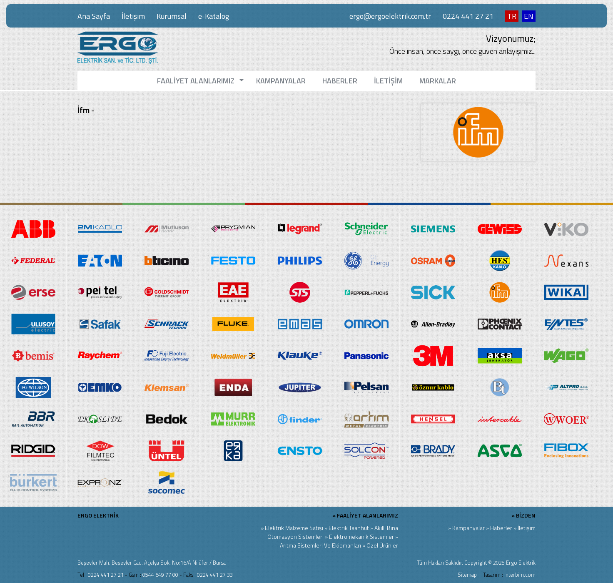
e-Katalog (213, 16)
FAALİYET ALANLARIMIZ (367, 515)
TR (511, 16)
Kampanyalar (468, 527)
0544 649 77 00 (160, 574)
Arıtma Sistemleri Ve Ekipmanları (320, 545)
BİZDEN (526, 515)
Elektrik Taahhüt (349, 527)
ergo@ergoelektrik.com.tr (390, 16)
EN (528, 16)
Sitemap (467, 574)
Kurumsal (172, 16)
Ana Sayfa (93, 16)
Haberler (501, 527)
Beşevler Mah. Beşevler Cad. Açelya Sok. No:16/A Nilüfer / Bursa (151, 562)
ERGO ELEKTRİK (98, 515)
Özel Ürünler (382, 545)
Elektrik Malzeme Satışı (294, 527)
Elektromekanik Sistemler (361, 536)
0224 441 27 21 (468, 16)
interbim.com (520, 574)
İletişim (133, 16)
